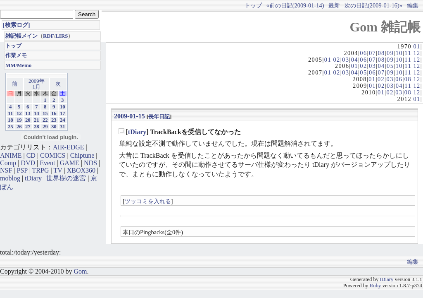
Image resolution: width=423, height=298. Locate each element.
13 (28, 113)
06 (363, 53)
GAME (69, 162)
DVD (28, 162)
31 (62, 127)
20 (28, 120)
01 (416, 46)
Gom (80, 271)
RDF (48, 36)
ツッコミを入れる (148, 201)
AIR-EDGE (68, 147)
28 (36, 127)
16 (54, 113)
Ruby (375, 285)
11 (407, 53)
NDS (90, 162)
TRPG (40, 170)
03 (345, 59)
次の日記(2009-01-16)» (373, 5)
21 (36, 120)
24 (62, 120)
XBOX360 (81, 170)
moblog (10, 178)
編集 (412, 5)
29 (45, 127)
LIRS (61, 36)
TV (57, 170)
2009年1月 (37, 84)
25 (10, 127)
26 (19, 127)
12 (416, 53)
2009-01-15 (129, 116)
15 (45, 113)
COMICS (52, 155)
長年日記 (159, 116)
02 (336, 59)
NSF (6, 170)
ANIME (10, 155)
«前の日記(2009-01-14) (295, 5)
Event (47, 162)
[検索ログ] (16, 25)
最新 (334, 5)
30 (54, 127)
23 (54, 120)
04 (354, 59)
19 (19, 120)
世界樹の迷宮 (66, 178)
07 (372, 53)
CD (31, 155)
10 (399, 53)
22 (45, 120)
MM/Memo (18, 65)
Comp (8, 162)
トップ (253, 5)
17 (62, 113)
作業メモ (16, 55)
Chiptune (82, 155)
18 (10, 120)
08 (381, 53)
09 (390, 53)
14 (36, 113)
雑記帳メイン (21, 36)
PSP (22, 170)
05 (390, 65)
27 (28, 127)
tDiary (137, 131)
